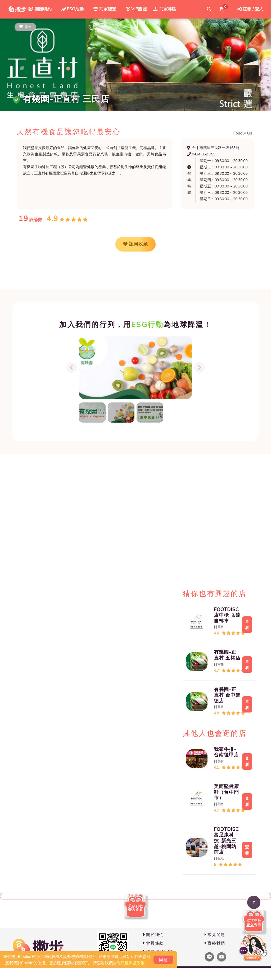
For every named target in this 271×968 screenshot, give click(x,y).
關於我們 (153, 934)
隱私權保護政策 (130, 963)
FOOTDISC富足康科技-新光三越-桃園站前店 (223, 840)
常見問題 (214, 934)
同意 (163, 959)
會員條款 (153, 943)
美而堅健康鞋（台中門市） (223, 792)
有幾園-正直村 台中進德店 (224, 695)
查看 (245, 624)
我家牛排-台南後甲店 (223, 752)
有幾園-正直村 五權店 (224, 655)
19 (23, 219)
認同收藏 (135, 244)
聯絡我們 (214, 943)
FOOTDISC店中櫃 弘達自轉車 (224, 615)
